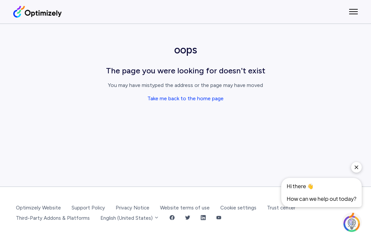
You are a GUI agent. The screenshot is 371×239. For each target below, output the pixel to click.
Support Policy (88, 208)
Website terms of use (185, 208)
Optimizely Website (38, 208)
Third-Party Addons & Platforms (53, 218)
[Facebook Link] (172, 218)
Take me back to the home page (185, 98)
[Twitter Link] (187, 218)
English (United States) (129, 218)
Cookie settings (238, 208)
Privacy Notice (132, 208)
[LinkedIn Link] (203, 218)
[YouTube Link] (219, 218)
